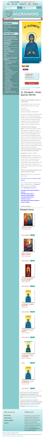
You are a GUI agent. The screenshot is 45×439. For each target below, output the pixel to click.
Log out (6, 423)
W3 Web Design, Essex (9, 436)
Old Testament (9, 84)
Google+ (21, 436)
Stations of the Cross (10, 91)
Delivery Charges (7, 432)
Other (5, 56)
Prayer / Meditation (9, 51)
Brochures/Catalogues (10, 36)
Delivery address (9, 420)
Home (8, 4)
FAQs (29, 4)
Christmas (7, 69)
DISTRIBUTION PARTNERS (8, 43)
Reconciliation (8, 82)
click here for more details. (30, 397)
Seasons (6, 46)
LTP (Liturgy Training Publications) (10, 62)
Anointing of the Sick (10, 73)
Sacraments (7, 49)
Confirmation (8, 77)
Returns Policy (15, 432)
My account (7, 415)
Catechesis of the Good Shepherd (10, 59)
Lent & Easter (8, 70)
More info (32, 235)
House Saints (7, 26)
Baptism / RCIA (9, 74)
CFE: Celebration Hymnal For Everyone (11, 39)
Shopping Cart (22, 4)
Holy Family (8, 88)
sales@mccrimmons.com (29, 2)
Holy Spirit (7, 90)
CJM (6, 65)
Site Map (17, 436)
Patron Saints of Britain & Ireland (10, 28)
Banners (28, 87)
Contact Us (35, 4)
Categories (23, 87)
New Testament (9, 86)
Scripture (6, 53)
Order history (8, 418)
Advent (7, 67)
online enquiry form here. (33, 406)
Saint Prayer (7, 30)
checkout (39, 7)
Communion (8, 76)
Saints (32, 87)
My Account (14, 4)
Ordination (7, 80)
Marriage (7, 79)
